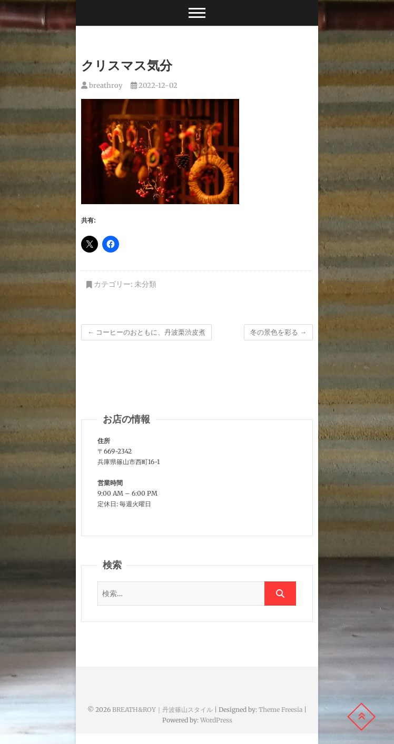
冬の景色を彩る (278, 332)
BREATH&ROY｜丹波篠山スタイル (162, 709)
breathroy (102, 85)
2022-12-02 (154, 85)
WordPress (216, 720)
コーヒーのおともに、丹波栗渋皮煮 (146, 332)
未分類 (145, 284)
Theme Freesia (280, 709)
